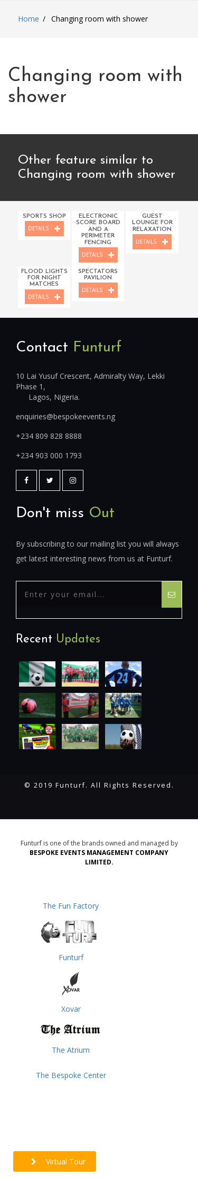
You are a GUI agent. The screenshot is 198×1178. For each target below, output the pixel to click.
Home (28, 19)
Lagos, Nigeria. (54, 397)
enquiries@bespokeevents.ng (65, 416)
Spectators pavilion (98, 274)
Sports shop (44, 216)
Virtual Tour (58, 1161)
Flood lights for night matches (44, 278)
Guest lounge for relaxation (152, 223)
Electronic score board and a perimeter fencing (98, 229)
